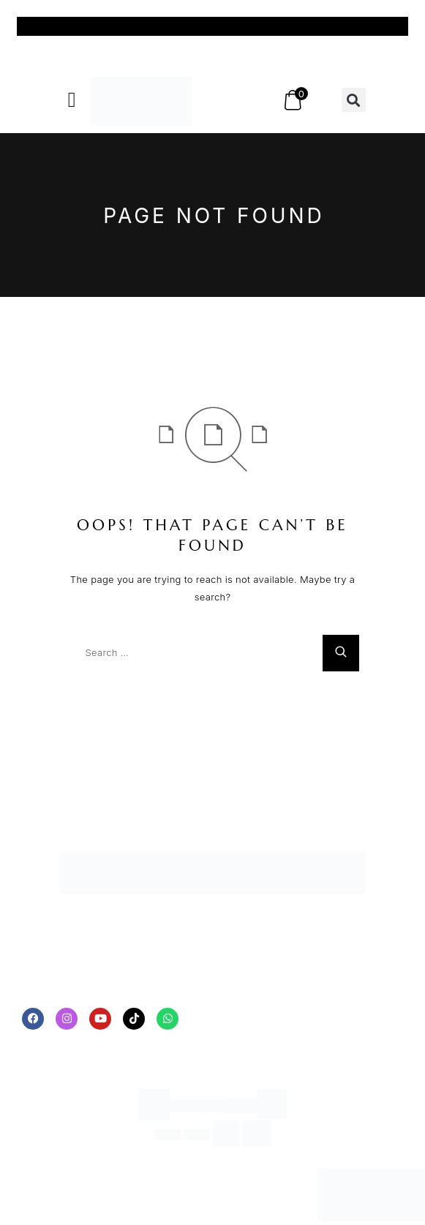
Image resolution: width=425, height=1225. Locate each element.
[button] (72, 100)
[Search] (341, 653)
